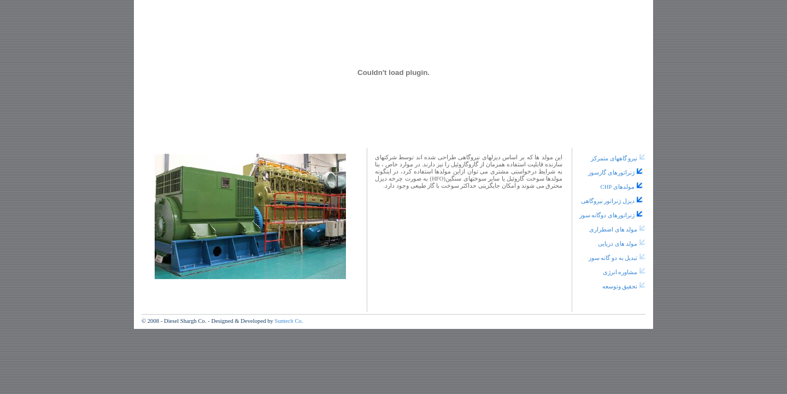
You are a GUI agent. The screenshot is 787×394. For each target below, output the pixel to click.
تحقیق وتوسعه (620, 286)
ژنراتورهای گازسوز (611, 173)
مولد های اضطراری (613, 230)
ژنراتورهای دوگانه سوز (607, 215)
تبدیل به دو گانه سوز (613, 258)
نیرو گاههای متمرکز (614, 158)
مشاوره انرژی (620, 272)
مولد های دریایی (617, 244)
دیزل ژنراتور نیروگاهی (608, 201)
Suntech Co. (288, 321)
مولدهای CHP (618, 187)
